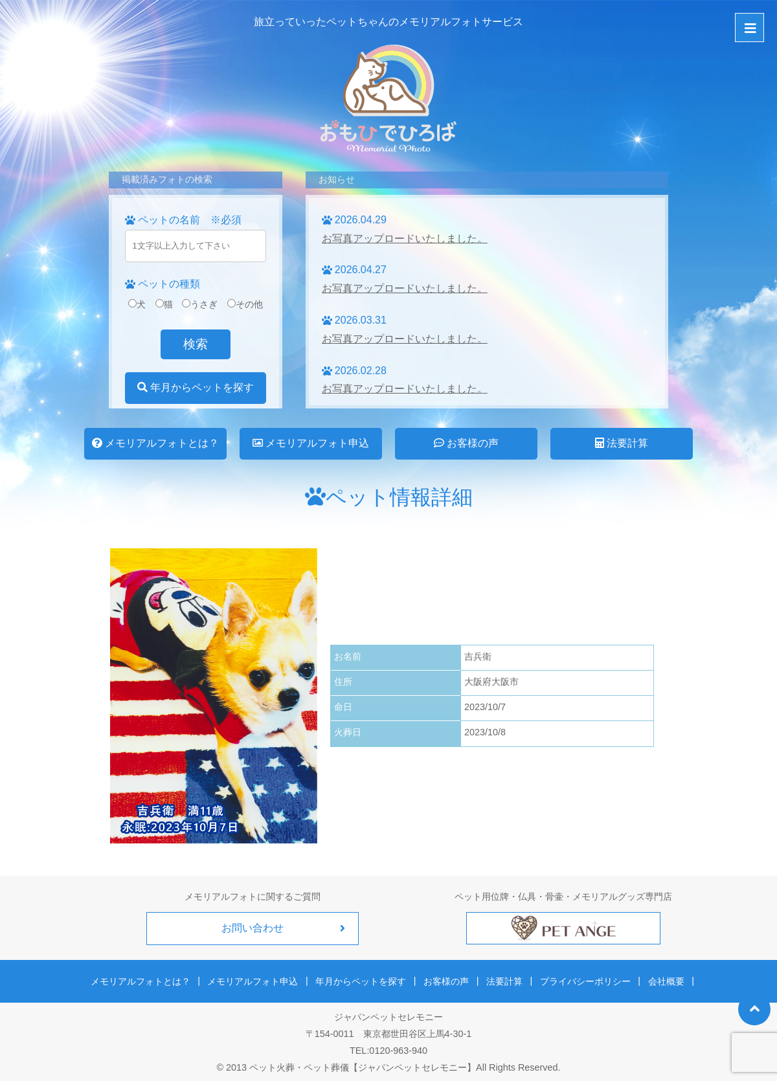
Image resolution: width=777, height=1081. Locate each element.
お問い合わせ (252, 927)
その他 (245, 304)
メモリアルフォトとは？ (155, 443)
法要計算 (621, 443)
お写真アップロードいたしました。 (405, 238)
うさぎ (200, 304)
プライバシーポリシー (581, 979)
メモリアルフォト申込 (311, 443)
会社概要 (660, 979)
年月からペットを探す (195, 387)
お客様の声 (466, 443)
